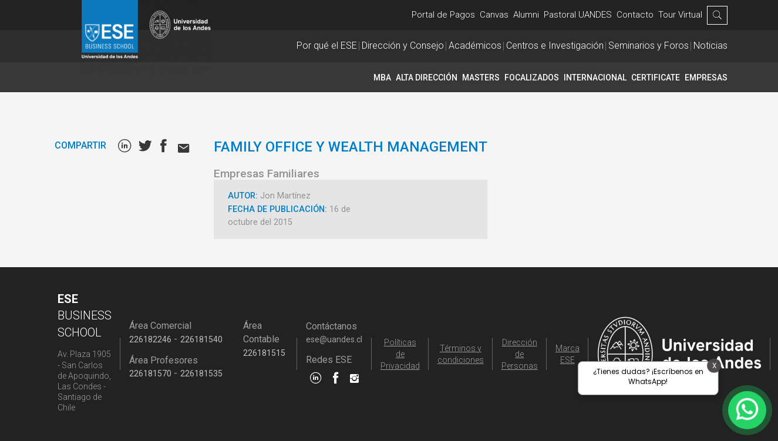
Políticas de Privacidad (400, 354)
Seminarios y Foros (648, 45)
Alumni (526, 14)
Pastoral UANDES (578, 14)
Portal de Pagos (443, 14)
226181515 (264, 353)
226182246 (150, 339)
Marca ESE (567, 354)
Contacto (635, 14)
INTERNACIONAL (595, 77)
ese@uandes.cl (334, 339)
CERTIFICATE (655, 77)
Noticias (710, 45)
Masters (481, 77)
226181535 (201, 373)
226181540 (201, 339)
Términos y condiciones (460, 354)
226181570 (150, 373)
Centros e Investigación (555, 45)
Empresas (706, 77)
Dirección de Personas (519, 354)
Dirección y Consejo (403, 45)
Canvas (494, 14)
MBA (382, 77)
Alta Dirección (426, 77)
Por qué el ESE (327, 45)
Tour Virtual (680, 14)
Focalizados (531, 77)
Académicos (475, 45)
